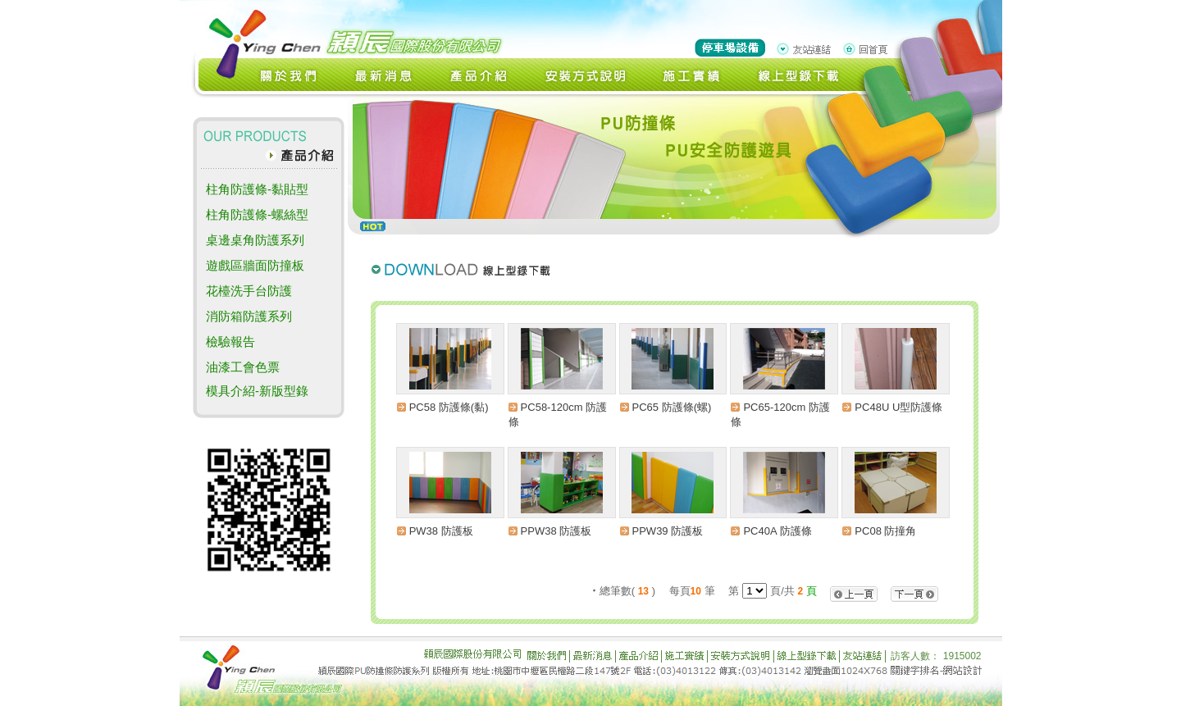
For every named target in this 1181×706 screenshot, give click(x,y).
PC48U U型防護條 (898, 407)
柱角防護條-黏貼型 (257, 189)
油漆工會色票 (243, 367)
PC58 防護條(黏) (449, 407)
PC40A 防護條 (777, 531)
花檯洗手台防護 (249, 291)
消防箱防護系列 (249, 316)
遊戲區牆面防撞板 (255, 265)
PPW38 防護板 (556, 531)
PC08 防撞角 (885, 531)
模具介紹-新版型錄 (257, 391)
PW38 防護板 (441, 531)
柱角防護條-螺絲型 (257, 214)
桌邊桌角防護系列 (255, 240)
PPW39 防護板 (668, 531)
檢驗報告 (230, 341)
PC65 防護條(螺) (672, 407)
